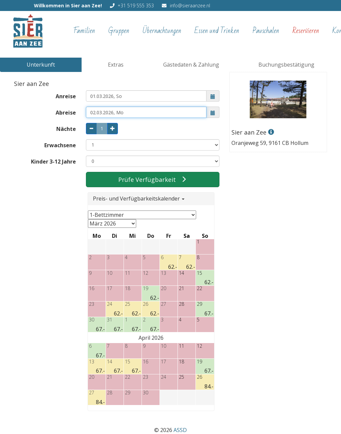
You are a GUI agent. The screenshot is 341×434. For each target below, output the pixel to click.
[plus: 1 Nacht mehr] (112, 128)
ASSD (180, 430)
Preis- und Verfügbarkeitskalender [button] (138, 198)
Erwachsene (60, 145)
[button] (212, 96)
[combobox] (146, 96)
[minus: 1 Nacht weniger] (91, 128)
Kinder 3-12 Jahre (53, 161)
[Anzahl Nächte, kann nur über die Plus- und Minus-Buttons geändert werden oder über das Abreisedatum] (102, 128)
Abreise (66, 112)
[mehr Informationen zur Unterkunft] (278, 118)
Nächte (66, 129)
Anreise (66, 96)
